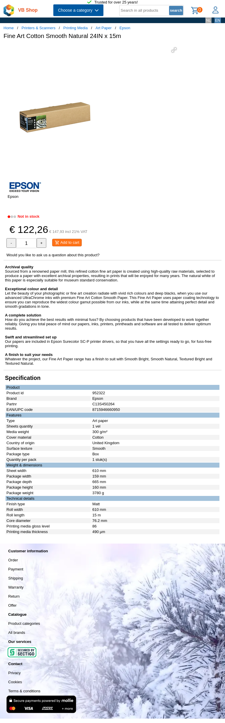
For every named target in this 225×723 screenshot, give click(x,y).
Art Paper (104, 28)
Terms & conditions (24, 691)
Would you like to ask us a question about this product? (53, 255)
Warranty (15, 587)
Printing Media (75, 28)
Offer (12, 605)
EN (217, 20)
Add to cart (67, 242)
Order (13, 560)
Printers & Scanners (39, 28)
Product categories (24, 623)
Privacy (14, 673)
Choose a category (78, 10)
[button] (174, 50)
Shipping (15, 578)
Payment (15, 569)
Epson (125, 28)
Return (14, 596)
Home (9, 28)
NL (208, 20)
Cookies (15, 682)
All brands (16, 632)
